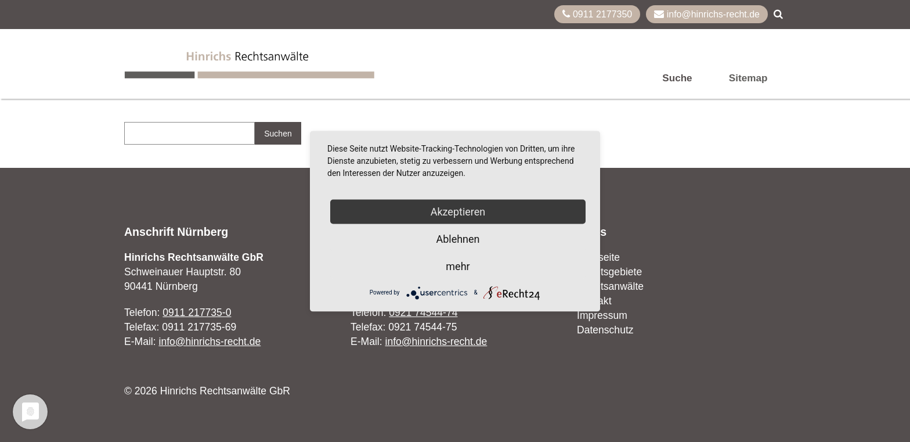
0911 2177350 (597, 14)
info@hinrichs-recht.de (707, 14)
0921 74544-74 (423, 312)
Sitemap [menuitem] (748, 78)
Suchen (277, 133)
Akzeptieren (458, 211)
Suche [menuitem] (677, 78)
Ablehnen (457, 238)
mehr (458, 266)
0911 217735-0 (196, 312)
